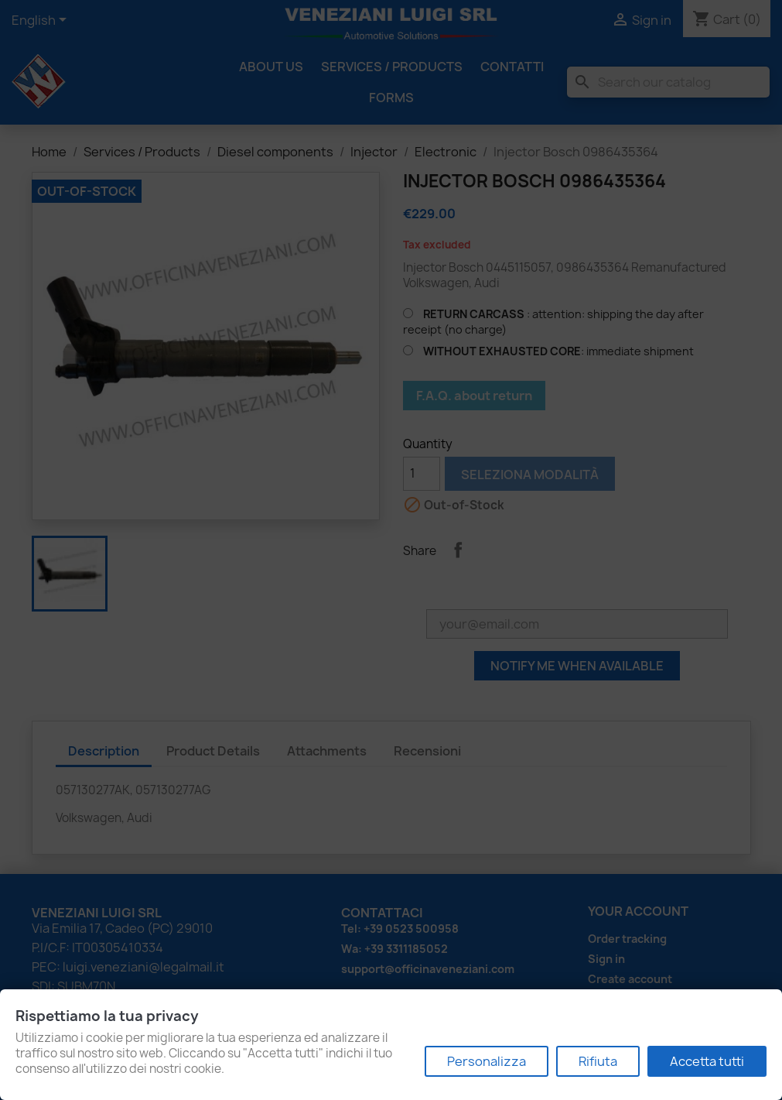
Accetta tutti (707, 1061)
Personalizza (486, 1061)
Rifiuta (598, 1061)
